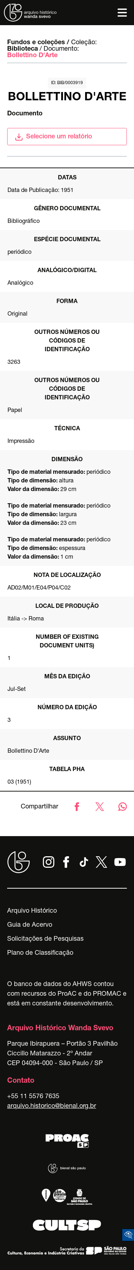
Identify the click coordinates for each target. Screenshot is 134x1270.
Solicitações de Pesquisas (45, 939)
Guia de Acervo (29, 925)
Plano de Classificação (40, 953)
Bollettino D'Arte (32, 55)
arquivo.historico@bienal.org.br (51, 1106)
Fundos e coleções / (38, 43)
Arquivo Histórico (32, 911)
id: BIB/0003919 (67, 83)
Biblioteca (22, 49)
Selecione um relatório (53, 137)
